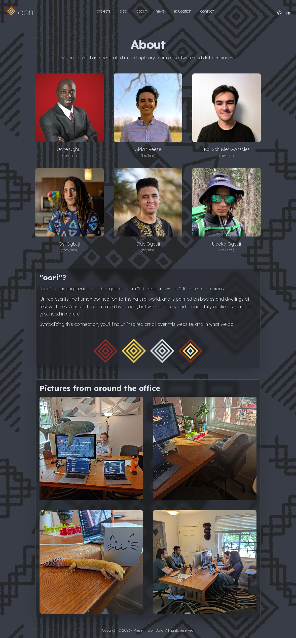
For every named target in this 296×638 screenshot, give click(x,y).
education (182, 11)
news (160, 11)
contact (207, 11)
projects (103, 11)
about (141, 11)
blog (123, 11)
